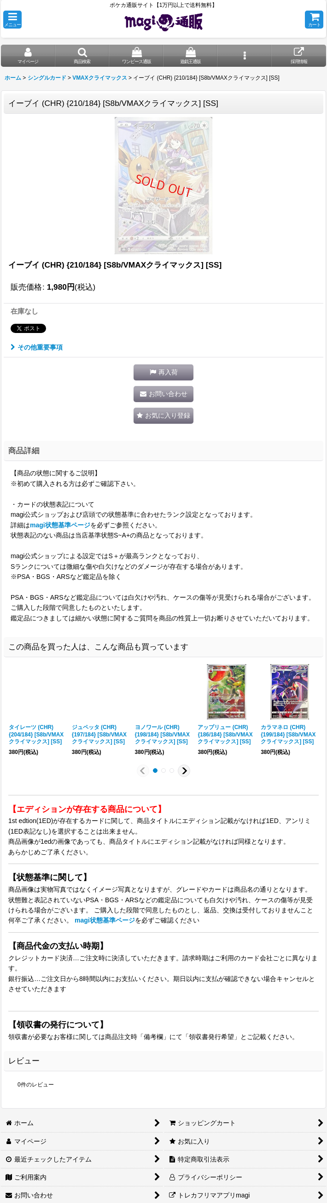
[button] (12, 20)
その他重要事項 (37, 347)
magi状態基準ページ (60, 525)
